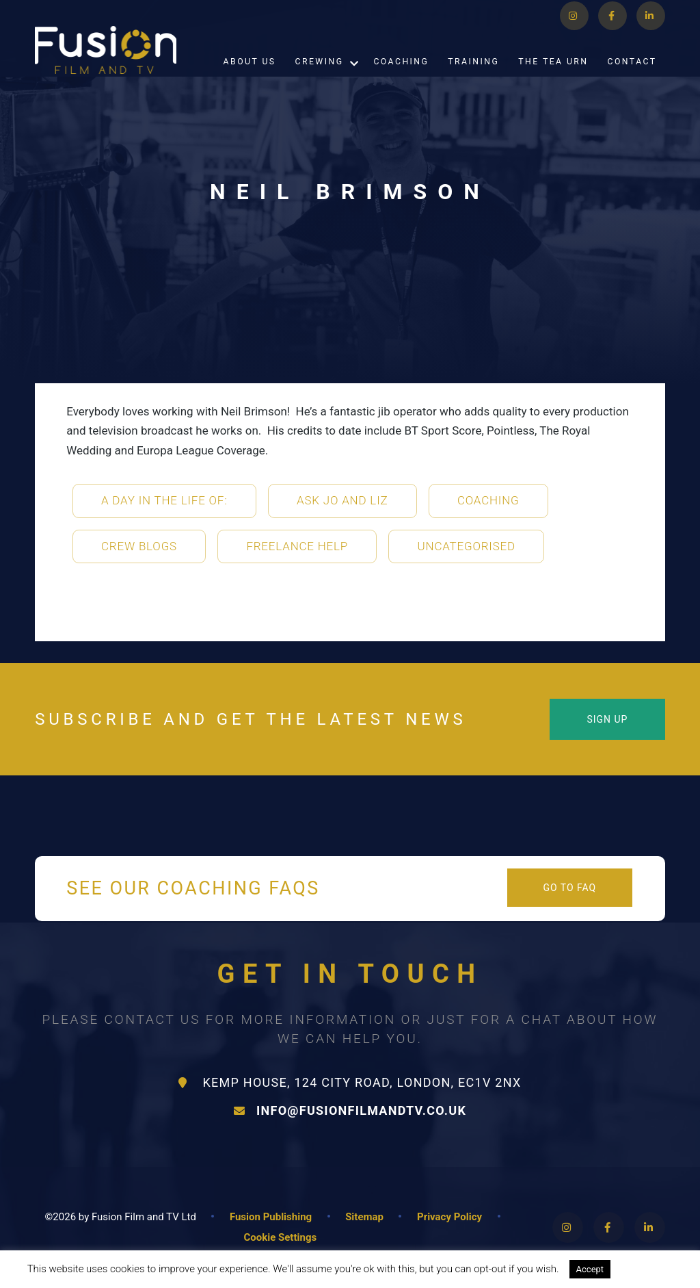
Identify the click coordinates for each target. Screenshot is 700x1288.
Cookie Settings (280, 1237)
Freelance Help (297, 546)
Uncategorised (466, 546)
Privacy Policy (449, 1217)
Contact (632, 77)
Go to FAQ (569, 887)
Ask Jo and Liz (342, 500)
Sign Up (607, 719)
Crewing (319, 77)
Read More (648, 1269)
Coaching (401, 77)
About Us (250, 77)
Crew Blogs (139, 546)
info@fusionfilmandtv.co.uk (350, 1110)
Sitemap (364, 1217)
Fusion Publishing (271, 1217)
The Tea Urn (553, 77)
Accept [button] (590, 1269)
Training (473, 77)
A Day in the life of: (164, 500)
